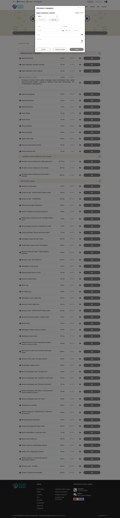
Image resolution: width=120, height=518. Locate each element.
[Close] (83, 8)
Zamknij (43, 49)
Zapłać (76, 49)
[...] (58, 34)
